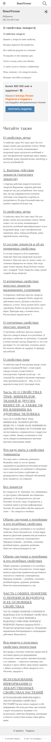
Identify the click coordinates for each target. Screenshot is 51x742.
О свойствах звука (17, 137)
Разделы (30, 731)
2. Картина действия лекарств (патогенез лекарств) (18, 174)
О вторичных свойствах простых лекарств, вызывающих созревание (22, 285)
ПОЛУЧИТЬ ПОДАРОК (20, 109)
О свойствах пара (16, 359)
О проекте (18, 731)
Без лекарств (12, 487)
